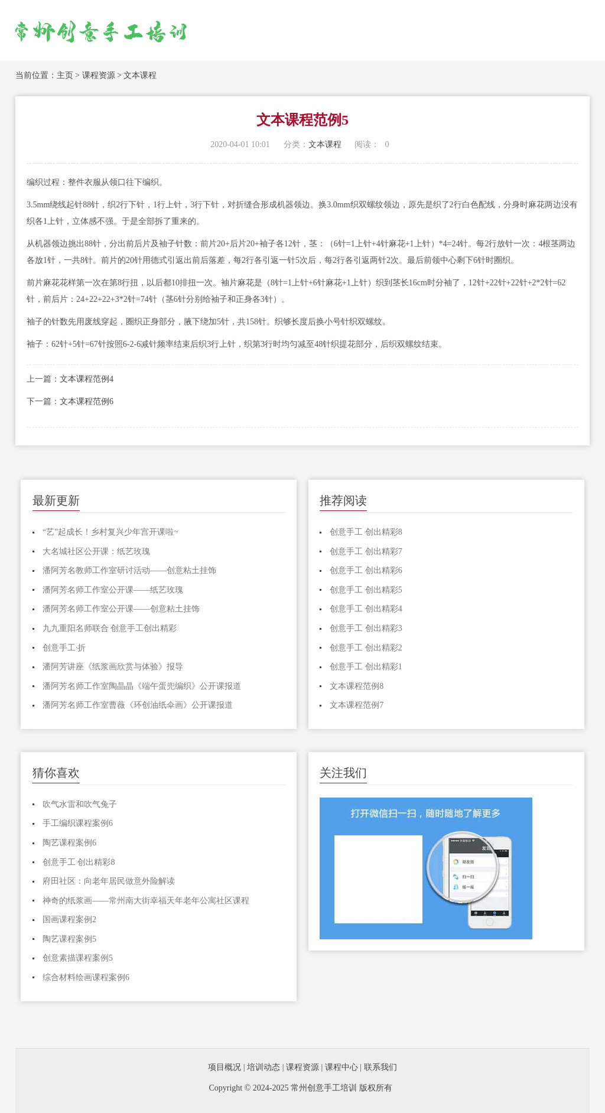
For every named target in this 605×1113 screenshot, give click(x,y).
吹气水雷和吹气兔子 (80, 804)
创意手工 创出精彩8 (366, 532)
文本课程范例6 (86, 401)
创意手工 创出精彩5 (366, 589)
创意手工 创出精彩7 (366, 551)
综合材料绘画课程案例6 (86, 977)
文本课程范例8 (356, 686)
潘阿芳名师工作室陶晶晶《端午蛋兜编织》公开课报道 (142, 686)
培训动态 (263, 1067)
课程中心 (341, 1067)
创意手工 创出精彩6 (366, 570)
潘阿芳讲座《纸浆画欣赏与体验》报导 (113, 666)
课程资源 (98, 75)
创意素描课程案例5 (78, 957)
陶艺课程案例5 (69, 939)
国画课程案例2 (69, 919)
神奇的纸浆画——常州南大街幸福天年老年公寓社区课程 (146, 900)
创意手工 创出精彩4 (366, 608)
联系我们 (380, 1067)
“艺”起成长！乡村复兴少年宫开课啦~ (110, 532)
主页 (65, 75)
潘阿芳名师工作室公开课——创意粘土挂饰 (121, 608)
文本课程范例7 (356, 705)
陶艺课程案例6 (69, 842)
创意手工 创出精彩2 (366, 647)
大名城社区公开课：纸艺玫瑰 (96, 551)
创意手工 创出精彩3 (366, 628)
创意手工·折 (64, 647)
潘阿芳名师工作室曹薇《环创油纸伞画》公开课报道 (138, 705)
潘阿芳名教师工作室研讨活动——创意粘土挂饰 (129, 570)
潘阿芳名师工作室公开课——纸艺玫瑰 (113, 589)
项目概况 (224, 1067)
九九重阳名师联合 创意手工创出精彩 (110, 628)
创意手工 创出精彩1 (366, 666)
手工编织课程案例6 (78, 823)
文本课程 (140, 75)
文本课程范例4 (86, 379)
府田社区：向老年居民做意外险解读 (109, 881)
